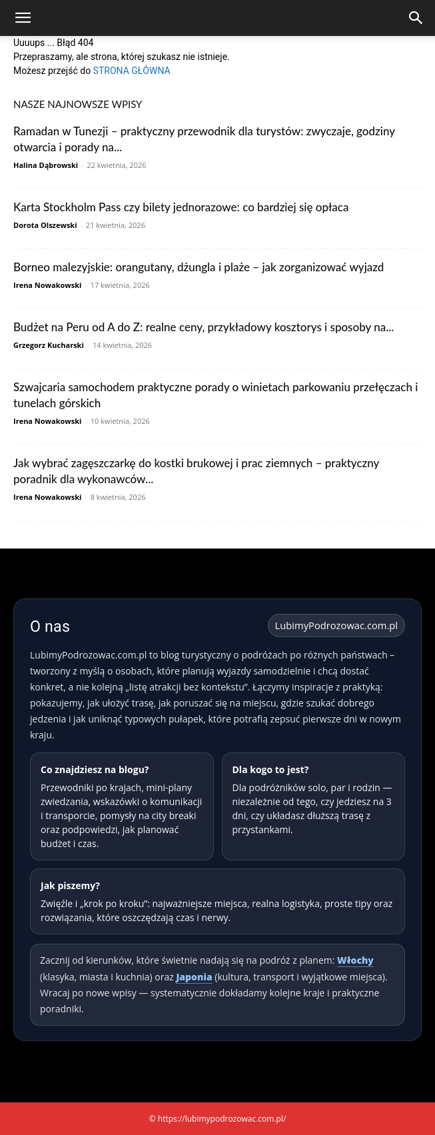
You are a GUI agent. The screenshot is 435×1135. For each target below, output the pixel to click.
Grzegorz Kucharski (48, 345)
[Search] (416, 18)
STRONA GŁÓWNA (132, 70)
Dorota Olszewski (45, 225)
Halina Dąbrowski (45, 165)
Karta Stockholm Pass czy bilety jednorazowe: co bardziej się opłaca (180, 207)
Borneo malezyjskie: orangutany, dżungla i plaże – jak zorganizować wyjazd (198, 267)
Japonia (194, 976)
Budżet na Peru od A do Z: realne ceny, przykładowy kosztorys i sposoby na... (203, 327)
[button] (22, 18)
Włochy (355, 960)
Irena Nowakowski (47, 285)
